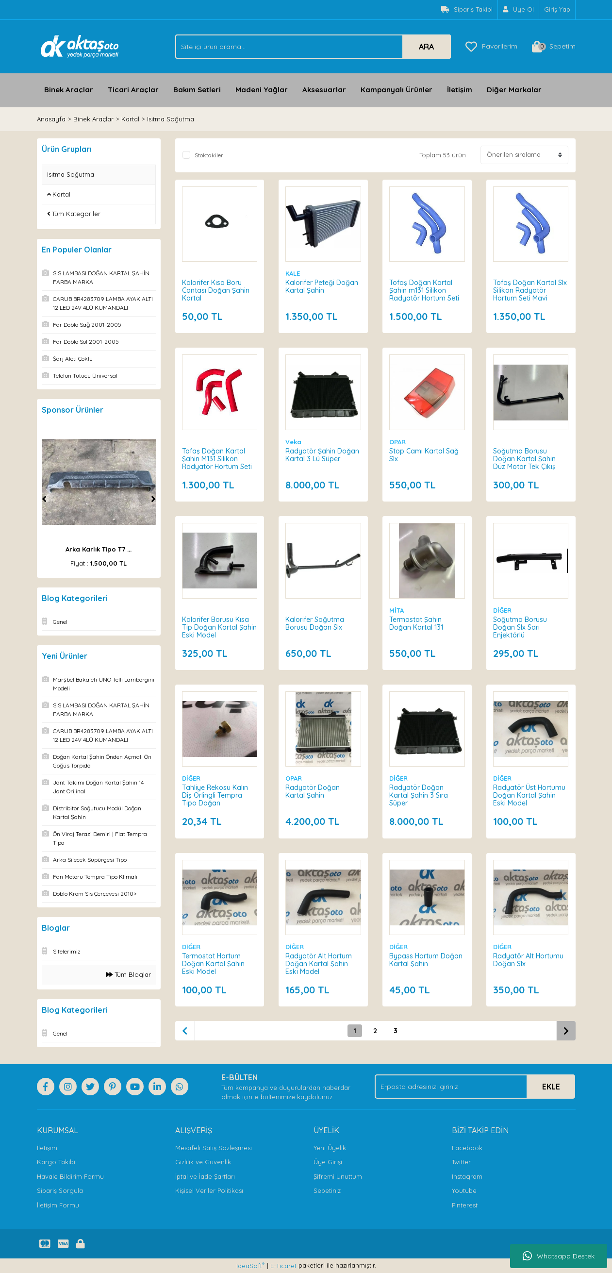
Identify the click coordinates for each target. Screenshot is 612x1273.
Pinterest (465, 1205)
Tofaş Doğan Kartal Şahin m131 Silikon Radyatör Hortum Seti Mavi (425, 294)
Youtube (464, 1190)
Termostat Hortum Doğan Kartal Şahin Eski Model (213, 963)
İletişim (459, 89)
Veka (294, 441)
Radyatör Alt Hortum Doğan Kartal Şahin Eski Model (319, 963)
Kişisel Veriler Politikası (209, 1190)
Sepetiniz (327, 1190)
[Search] (313, 46)
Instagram (467, 1176)
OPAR (398, 441)
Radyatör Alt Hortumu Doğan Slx (529, 959)
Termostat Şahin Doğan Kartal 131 (417, 623)
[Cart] (554, 46)
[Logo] (80, 46)
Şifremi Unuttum (338, 1176)
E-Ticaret (283, 1266)
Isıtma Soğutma (170, 119)
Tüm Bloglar (128, 974)
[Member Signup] (518, 9)
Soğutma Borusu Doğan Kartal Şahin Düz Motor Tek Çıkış (525, 458)
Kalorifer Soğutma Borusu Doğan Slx (315, 623)
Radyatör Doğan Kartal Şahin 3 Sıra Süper (419, 795)
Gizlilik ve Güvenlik (203, 1162)
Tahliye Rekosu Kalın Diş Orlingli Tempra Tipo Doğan (215, 795)
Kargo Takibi (56, 1162)
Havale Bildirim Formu (70, 1176)
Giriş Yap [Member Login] (557, 9)
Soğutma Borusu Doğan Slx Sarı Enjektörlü (520, 627)
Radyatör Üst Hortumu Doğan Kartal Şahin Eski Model (530, 795)
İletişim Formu (58, 1205)
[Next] (153, 499)
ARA (426, 46)
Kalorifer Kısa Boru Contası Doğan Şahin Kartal (216, 290)
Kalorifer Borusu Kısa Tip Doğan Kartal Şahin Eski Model (215, 627)
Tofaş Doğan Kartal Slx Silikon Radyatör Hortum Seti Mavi (530, 290)
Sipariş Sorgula (60, 1190)
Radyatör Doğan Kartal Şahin (313, 791)
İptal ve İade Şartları (205, 1176)
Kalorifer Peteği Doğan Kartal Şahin (322, 286)
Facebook (467, 1148)
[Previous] (44, 499)
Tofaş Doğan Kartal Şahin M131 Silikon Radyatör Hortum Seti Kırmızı (217, 462)
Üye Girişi (328, 1162)
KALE (293, 273)
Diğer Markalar (514, 89)
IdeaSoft (250, 1265)
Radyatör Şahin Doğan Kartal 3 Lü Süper (323, 454)
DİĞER (503, 610)
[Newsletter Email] (475, 1086)
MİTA (397, 610)
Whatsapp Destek (559, 1256)
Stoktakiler (209, 155)
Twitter (461, 1162)
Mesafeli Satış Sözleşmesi (213, 1148)
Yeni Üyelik (330, 1148)
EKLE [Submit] (551, 1086)
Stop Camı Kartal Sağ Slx (424, 454)
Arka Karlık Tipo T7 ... (99, 549)
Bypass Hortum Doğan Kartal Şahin (426, 959)
